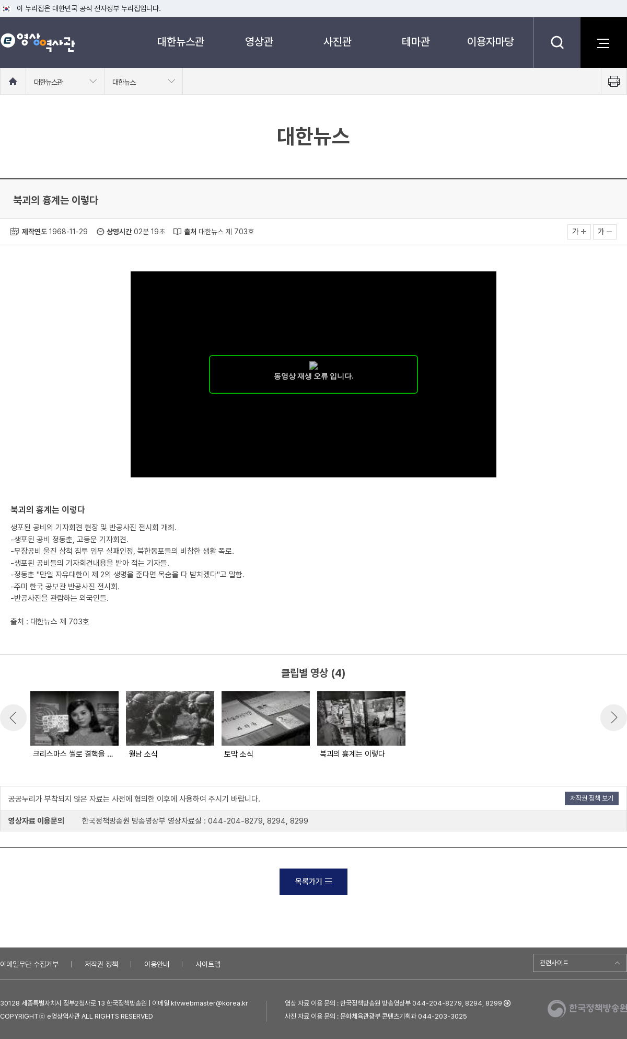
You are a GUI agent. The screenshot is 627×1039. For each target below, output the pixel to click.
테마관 (416, 41)
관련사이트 (554, 963)
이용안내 (156, 964)
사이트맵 (207, 964)
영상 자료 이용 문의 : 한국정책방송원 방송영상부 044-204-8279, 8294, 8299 (393, 1003)
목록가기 (313, 881)
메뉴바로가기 (0, 0)
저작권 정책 (101, 964)
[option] (74, 725)
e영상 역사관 (37, 42)
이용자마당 (490, 41)
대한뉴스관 (180, 41)
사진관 (337, 41)
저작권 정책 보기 (591, 798)
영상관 (259, 41)
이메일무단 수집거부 (29, 964)
